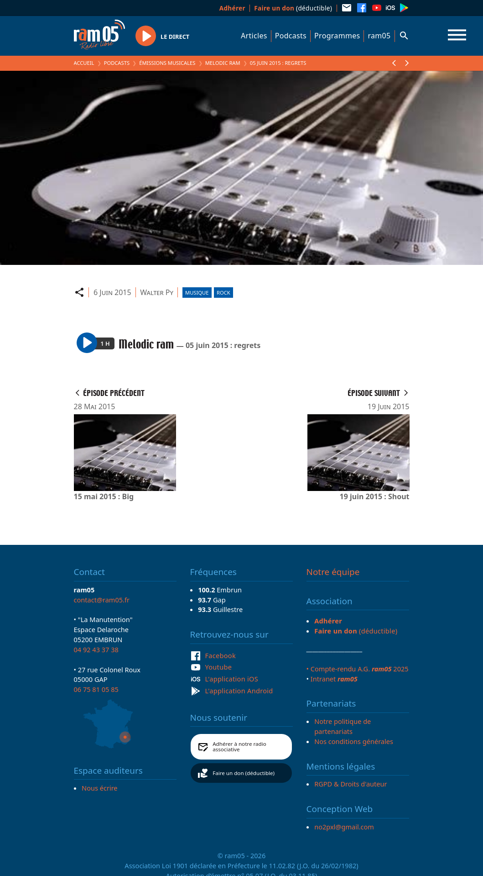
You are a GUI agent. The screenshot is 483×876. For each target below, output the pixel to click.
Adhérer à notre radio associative (239, 746)
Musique (196, 292)
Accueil (84, 62)
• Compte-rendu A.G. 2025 (357, 668)
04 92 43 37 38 (96, 649)
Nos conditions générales (353, 741)
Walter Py (156, 292)
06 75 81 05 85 (96, 689)
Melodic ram (222, 62)
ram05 (379, 36)
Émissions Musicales (167, 62)
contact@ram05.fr (102, 599)
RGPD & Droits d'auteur (350, 783)
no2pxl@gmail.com (344, 826)
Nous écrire (99, 787)
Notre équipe (333, 572)
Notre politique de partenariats (342, 726)
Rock (223, 292)
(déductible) (293, 8)
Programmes (337, 36)
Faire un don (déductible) (244, 773)
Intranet (334, 678)
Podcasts (290, 36)
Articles (254, 36)
